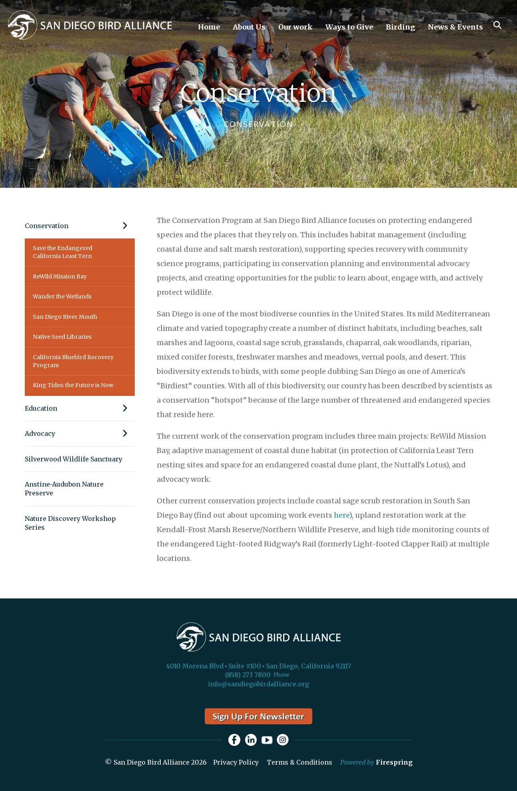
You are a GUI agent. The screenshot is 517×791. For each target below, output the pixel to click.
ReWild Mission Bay (60, 276)
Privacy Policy (236, 762)
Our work (295, 27)
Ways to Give (349, 27)
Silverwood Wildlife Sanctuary (73, 459)
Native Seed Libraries (62, 336)
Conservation (80, 225)
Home (209, 27)
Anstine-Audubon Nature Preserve (64, 488)
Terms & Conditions (299, 762)
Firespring (394, 762)
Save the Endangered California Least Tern (62, 252)
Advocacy (80, 433)
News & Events (455, 27)
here (341, 515)
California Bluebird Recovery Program (73, 361)
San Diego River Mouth (65, 316)
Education (80, 408)
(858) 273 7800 (248, 675)
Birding (400, 27)
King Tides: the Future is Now (73, 385)
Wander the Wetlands (62, 296)
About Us (249, 27)
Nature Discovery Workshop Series (70, 523)
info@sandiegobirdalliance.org (258, 684)
